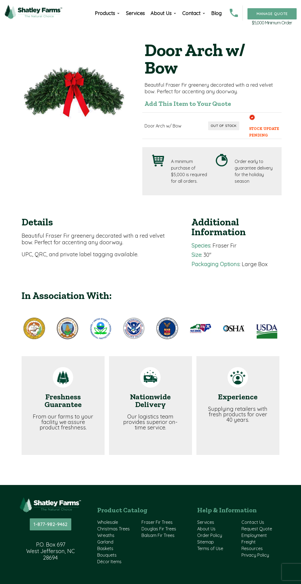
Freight (248, 542)
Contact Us (252, 522)
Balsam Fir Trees (158, 535)
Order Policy (209, 535)
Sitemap (205, 542)
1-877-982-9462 (50, 524)
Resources (252, 548)
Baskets (105, 548)
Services (135, 13)
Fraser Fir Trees (157, 522)
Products (105, 13)
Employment (254, 535)
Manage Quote (272, 13)
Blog (216, 13)
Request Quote (256, 528)
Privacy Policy (255, 555)
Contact (191, 13)
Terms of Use (210, 548)
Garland (105, 542)
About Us (161, 13)
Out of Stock (224, 126)
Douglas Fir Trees (158, 528)
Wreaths (105, 535)
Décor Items (109, 561)
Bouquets (107, 555)
